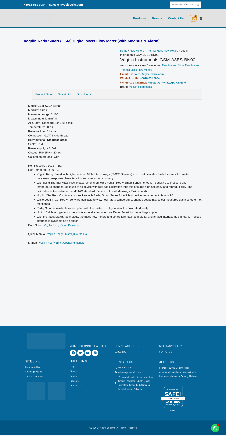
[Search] (198, 5)
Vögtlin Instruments (141, 86)
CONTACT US (165, 353)
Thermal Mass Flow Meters (165, 50)
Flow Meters (137, 50)
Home (124, 50)
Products (139, 18)
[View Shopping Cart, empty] (193, 18)
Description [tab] (66, 94)
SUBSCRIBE (120, 353)
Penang (184, 377)
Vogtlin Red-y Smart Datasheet (63, 225)
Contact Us (176, 18)
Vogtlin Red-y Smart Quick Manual (68, 234)
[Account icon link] (201, 18)
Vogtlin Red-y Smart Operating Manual (63, 242)
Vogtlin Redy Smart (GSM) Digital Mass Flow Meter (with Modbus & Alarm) (92, 41)
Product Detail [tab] (44, 94)
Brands (157, 18)
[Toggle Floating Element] (215, 428)
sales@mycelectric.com (66, 4)
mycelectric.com (173, 399)
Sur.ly (177, 406)
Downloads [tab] (86, 94)
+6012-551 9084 (35, 4)
